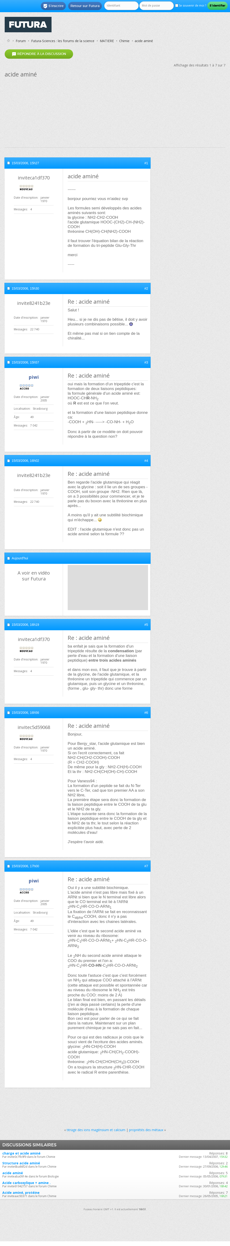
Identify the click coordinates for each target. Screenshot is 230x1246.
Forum (21, 41)
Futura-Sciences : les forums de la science (62, 41)
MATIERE (107, 41)
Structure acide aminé (21, 1163)
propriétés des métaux (146, 1130)
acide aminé (12, 1173)
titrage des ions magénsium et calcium (96, 1130)
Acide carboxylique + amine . (26, 1182)
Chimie (124, 41)
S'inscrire (53, 6)
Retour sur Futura (85, 6)
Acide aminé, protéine (21, 1192)
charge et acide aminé (21, 1153)
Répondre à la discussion (39, 53)
